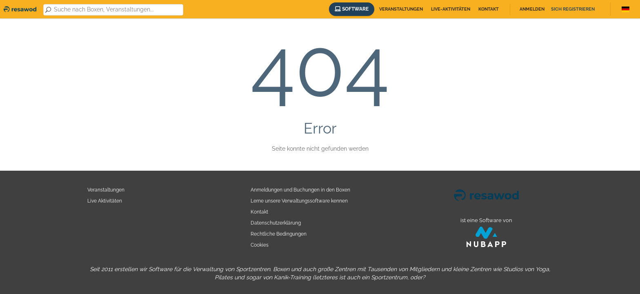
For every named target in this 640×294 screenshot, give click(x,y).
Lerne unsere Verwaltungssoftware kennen (299, 201)
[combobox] (117, 9)
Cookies (260, 245)
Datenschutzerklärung (276, 223)
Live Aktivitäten (104, 201)
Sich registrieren (573, 9)
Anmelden (532, 9)
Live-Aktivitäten (450, 9)
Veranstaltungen (401, 9)
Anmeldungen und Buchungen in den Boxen (300, 190)
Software (352, 9)
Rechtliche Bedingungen (279, 234)
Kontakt (488, 9)
